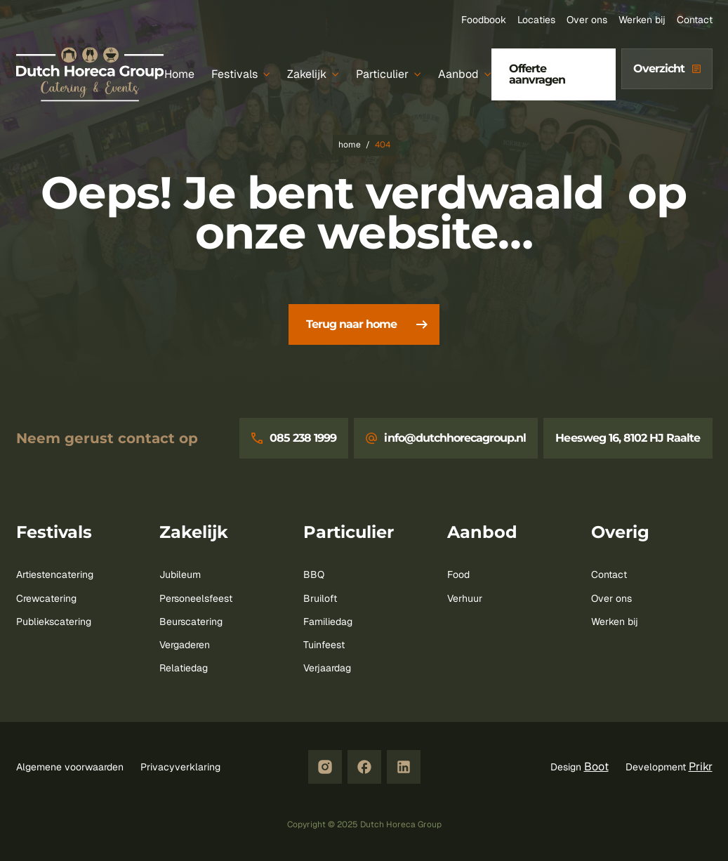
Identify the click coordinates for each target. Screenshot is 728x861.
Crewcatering (46, 598)
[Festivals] (240, 75)
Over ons (587, 19)
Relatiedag (183, 668)
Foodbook (483, 19)
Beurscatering (191, 621)
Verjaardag (327, 668)
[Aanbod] (464, 75)
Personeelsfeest (195, 598)
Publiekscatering (53, 621)
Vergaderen (184, 644)
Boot (596, 766)
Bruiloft (320, 598)
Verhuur (464, 598)
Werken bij (642, 19)
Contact (695, 19)
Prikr (701, 766)
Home (349, 144)
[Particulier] (388, 75)
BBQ (313, 574)
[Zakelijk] (313, 75)
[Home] (179, 75)
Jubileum (180, 574)
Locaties (536, 19)
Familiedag (327, 621)
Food (458, 574)
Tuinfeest (324, 644)
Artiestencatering (54, 574)
